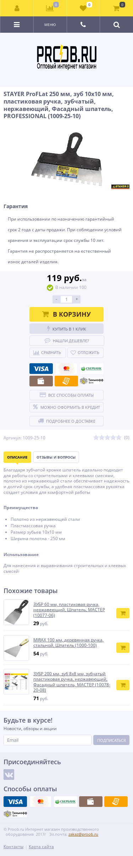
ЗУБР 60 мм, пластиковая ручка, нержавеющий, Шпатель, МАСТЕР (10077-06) (69, 610)
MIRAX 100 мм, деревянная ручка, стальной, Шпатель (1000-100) (68, 642)
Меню (50, 24)
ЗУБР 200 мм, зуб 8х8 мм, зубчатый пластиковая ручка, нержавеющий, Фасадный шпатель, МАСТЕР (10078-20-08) (71, 682)
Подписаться (111, 740)
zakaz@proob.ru (83, 834)
